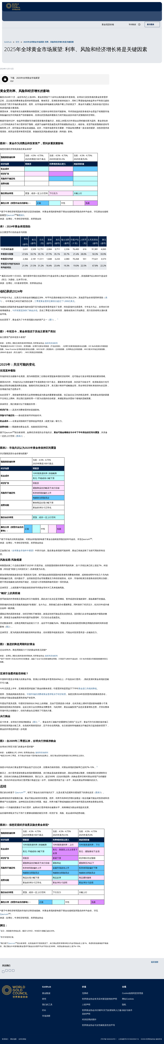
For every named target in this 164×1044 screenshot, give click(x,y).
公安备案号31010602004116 (128, 1039)
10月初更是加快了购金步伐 (24, 310)
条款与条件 (127, 1010)
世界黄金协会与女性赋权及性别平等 (98, 1025)
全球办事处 (22, 1039)
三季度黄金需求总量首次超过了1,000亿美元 (54, 301)
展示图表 (150, 24)
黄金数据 (46, 993)
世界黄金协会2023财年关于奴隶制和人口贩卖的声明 (102, 1012)
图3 (34, 721)
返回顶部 (154, 962)
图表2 (19, 436)
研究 (17, 42)
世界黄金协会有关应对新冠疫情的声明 (99, 998)
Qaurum (10, 215)
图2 (7, 626)
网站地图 (13, 1039)
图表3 (21, 215)
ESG (44, 1010)
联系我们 (5, 1039)
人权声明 (86, 1004)
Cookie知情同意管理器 (132, 993)
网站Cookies (128, 998)
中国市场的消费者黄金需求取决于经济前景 (46, 694)
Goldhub (8, 42)
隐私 (124, 1004)
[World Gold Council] (13, 6)
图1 (51, 319)
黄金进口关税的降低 (87, 688)
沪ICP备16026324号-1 (108, 1039)
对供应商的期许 (89, 1019)
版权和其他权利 (51, 343)
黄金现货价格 (108, 24)
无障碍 (85, 993)
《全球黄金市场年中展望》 (22, 550)
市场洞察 (46, 1015)
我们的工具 (47, 1004)
